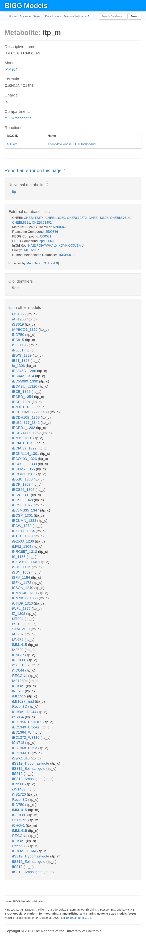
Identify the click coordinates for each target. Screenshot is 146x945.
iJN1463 (19, 789)
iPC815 (18, 340)
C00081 (45, 236)
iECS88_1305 (24, 490)
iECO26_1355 (24, 469)
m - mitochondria (18, 118)
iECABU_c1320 (25, 386)
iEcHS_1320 (22, 438)
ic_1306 (19, 366)
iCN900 (18, 784)
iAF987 (18, 634)
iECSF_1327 (23, 505)
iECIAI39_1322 (24, 448)
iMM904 (11, 69)
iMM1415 (20, 645)
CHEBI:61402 (42, 222)
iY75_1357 (21, 665)
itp (14, 192)
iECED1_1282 (24, 428)
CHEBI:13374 (34, 218)
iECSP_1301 (23, 515)
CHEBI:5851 (21, 222)
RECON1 (20, 676)
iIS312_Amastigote (28, 779)
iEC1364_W (22, 732)
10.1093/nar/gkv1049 (79, 917)
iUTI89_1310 (23, 603)
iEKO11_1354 (24, 531)
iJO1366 (19, 314)
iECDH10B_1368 (26, 417)
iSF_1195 (20, 345)
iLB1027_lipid (23, 701)
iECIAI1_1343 (24, 443)
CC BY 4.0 (50, 263)
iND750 (18, 335)
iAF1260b (20, 681)
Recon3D (20, 706)
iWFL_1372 (22, 608)
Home (13, 16)
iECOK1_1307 (24, 474)
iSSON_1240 (23, 588)
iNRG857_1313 (25, 552)
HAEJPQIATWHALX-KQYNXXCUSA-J (56, 245)
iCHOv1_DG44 (24, 712)
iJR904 (18, 619)
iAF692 (18, 650)
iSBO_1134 (22, 567)
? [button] (64, 169)
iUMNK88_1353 (25, 598)
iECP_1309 (21, 484)
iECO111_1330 (25, 464)
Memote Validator (75, 16)
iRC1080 (19, 660)
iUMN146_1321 (25, 593)
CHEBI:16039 (55, 218)
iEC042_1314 (23, 376)
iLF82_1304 (22, 546)
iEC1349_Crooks (26, 727)
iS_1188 (19, 557)
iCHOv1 (19, 686)
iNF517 (18, 691)
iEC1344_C (22, 753)
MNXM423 (60, 227)
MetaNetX (33, 263)
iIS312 (17, 774)
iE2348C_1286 (24, 371)
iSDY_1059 (21, 572)
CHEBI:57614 (120, 218)
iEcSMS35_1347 (26, 510)
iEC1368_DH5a (25, 748)
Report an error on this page (34, 170)
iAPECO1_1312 (25, 329)
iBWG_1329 (22, 355)
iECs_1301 (21, 495)
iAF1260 (19, 319)
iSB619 (18, 324)
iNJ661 (18, 350)
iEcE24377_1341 (26, 423)
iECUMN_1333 (24, 521)
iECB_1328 (21, 392)
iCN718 (18, 743)
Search (135, 16)
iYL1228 (19, 624)
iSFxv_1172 (22, 583)
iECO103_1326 (25, 459)
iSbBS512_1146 (25, 562)
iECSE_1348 (23, 500)
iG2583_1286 (23, 541)
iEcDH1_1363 (24, 407)
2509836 (51, 231)
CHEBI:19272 (77, 218)
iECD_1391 (22, 402)
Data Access (53, 16)
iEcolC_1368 (23, 479)
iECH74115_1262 (27, 433)
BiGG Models (26, 6)
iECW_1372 (22, 526)
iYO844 (18, 670)
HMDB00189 (67, 255)
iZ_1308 (19, 614)
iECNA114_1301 (26, 454)
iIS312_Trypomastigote (31, 763)
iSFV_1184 (21, 577)
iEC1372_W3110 (26, 737)
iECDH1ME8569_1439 (31, 412)
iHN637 (18, 655)
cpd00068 (47, 241)
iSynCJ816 (21, 758)
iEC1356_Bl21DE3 (27, 722)
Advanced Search (31, 16)
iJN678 (18, 639)
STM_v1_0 (21, 629)
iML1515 (19, 696)
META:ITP (31, 250)
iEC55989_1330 (25, 381)
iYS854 (18, 717)
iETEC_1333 (23, 536)
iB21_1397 (21, 361)
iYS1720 (19, 794)
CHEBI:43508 (98, 218)
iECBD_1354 (23, 397)
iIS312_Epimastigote (29, 769)
